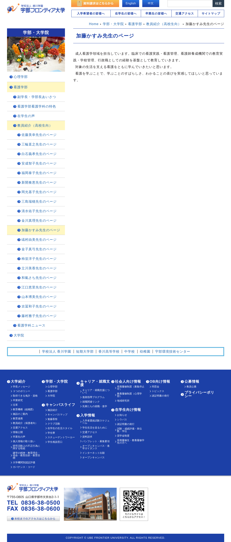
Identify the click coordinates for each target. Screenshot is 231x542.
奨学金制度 (123, 435)
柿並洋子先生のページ (39, 258)
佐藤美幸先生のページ (39, 135)
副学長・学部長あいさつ (36, 97)
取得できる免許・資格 (25, 395)
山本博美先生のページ (39, 297)
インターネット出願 (93, 452)
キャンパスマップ (57, 414)
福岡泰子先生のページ (39, 173)
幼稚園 (145, 351)
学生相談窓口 (55, 441)
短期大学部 (85, 351)
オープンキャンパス (93, 457)
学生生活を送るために (94, 427)
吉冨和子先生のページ (39, 306)
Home (94, 24)
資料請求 (87, 436)
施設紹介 (52, 410)
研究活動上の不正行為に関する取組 (26, 447)
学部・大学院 (56, 382)
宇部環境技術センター (172, 351)
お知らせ (122, 415)
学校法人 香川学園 (56, 351)
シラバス (122, 419)
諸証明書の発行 (125, 424)
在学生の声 (26, 116)
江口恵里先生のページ (39, 287)
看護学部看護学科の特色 (36, 106)
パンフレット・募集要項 (96, 441)
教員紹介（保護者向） (25, 423)
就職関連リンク (91, 401)
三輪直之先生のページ (39, 144)
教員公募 (191, 386)
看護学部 (21, 87)
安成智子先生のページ (39, 163)
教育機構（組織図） (24, 409)
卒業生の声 (19, 436)
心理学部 (21, 77)
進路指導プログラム (93, 397)
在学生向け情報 (128, 410)
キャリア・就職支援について (96, 391)
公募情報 (191, 382)
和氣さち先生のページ (39, 277)
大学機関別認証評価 (24, 462)
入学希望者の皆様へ (91, 13)
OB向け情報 (160, 382)
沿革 (15, 404)
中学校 (129, 351)
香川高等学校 (109, 351)
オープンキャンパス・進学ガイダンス (96, 447)
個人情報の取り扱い (24, 441)
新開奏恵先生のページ (39, 182)
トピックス (158, 391)
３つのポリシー (21, 391)
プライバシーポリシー (199, 394)
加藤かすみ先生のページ (41, 230)
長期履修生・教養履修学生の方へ (130, 441)
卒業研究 (18, 400)
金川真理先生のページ (39, 220)
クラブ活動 (54, 423)
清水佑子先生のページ (39, 211)
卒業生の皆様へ (156, 13)
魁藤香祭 (52, 419)
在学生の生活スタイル (60, 428)
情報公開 (18, 432)
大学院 (19, 335)
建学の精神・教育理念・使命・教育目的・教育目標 (26, 455)
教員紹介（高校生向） (35, 125)
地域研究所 (123, 400)
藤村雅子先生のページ (39, 316)
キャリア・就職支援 (95, 383)
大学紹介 (18, 382)
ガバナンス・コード (24, 467)
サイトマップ (211, 13)
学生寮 (51, 432)
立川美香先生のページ (39, 268)
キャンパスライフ (60, 405)
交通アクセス (184, 13)
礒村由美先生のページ (39, 239)
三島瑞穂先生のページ (39, 201)
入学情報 (87, 415)
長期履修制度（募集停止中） (130, 388)
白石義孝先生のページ (39, 154)
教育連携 (18, 418)
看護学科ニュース (31, 325)
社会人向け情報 (128, 382)
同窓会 (155, 386)
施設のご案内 (20, 414)
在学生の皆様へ (126, 13)
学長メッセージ (21, 386)
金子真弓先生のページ (39, 249)
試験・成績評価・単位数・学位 (129, 430)
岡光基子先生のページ (39, 192)
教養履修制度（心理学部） (129, 395)
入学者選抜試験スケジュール (96, 422)
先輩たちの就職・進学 (94, 406)
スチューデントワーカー (61, 437)
